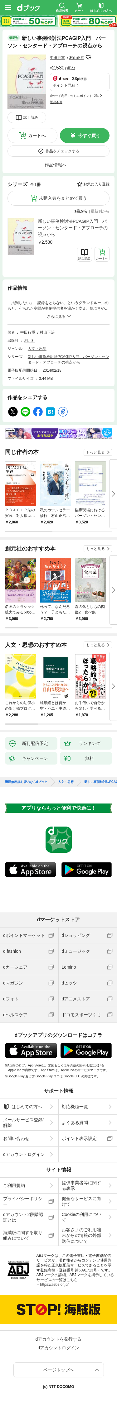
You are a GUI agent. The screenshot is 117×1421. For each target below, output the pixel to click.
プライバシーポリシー (22, 1201)
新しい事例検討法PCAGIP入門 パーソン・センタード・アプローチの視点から (73, 228)
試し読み (30, 117)
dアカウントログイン (24, 1154)
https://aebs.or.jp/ (54, 1284)
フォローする (88, 57)
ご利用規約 (14, 1185)
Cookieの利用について (82, 1217)
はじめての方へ (22, 1107)
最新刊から (100, 211)
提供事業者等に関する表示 (81, 1185)
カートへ (37, 135)
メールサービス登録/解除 (23, 1122)
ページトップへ (58, 1369)
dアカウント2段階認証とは (23, 1217)
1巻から (81, 211)
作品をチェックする (62, 151)
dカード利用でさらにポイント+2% (74, 96)
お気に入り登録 (96, 184)
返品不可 (56, 102)
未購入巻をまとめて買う (63, 198)
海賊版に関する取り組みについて (22, 1235)
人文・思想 (37, 348)
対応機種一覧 (75, 1106)
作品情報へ (55, 164)
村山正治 (76, 57)
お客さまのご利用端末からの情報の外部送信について (81, 1235)
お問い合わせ (16, 1138)
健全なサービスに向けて (81, 1201)
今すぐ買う (89, 135)
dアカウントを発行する (59, 1339)
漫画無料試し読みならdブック (26, 782)
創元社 (29, 340)
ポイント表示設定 (79, 1138)
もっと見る (95, 452)
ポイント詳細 (64, 85)
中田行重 (57, 57)
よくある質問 (75, 1122)
